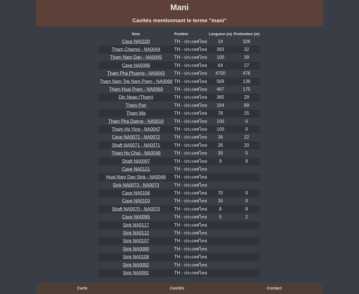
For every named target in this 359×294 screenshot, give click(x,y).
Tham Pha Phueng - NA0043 (136, 73)
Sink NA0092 (136, 265)
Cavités (177, 288)
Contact (274, 288)
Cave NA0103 (136, 200)
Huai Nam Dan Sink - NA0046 (136, 177)
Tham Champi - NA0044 (136, 49)
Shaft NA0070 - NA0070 (136, 209)
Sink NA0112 (136, 232)
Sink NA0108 (136, 256)
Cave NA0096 (136, 65)
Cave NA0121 (136, 169)
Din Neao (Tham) (136, 97)
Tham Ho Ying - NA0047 (136, 129)
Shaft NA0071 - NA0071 (136, 145)
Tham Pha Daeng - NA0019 (136, 121)
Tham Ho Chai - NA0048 (135, 153)
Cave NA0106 (136, 193)
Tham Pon (136, 105)
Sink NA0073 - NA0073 (136, 185)
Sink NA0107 (136, 240)
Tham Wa (136, 113)
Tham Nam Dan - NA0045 (136, 57)
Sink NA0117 (136, 225)
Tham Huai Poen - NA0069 (136, 89)
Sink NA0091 (136, 272)
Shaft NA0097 (136, 161)
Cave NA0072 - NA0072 (136, 137)
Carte (82, 288)
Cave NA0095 (136, 216)
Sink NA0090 (136, 248)
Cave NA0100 (136, 41)
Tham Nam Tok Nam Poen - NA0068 (136, 81)
